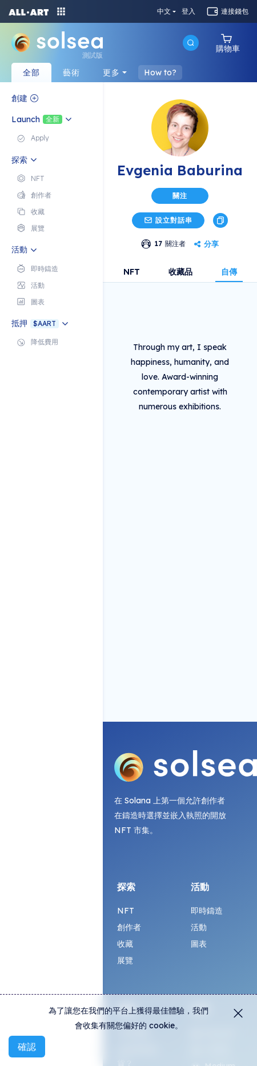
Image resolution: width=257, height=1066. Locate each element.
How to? (160, 72)
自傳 (229, 272)
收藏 (125, 944)
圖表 (199, 944)
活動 (199, 927)
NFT (131, 272)
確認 (27, 1046)
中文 (164, 11)
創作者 (129, 927)
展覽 (125, 960)
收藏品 (180, 272)
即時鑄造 (207, 911)
